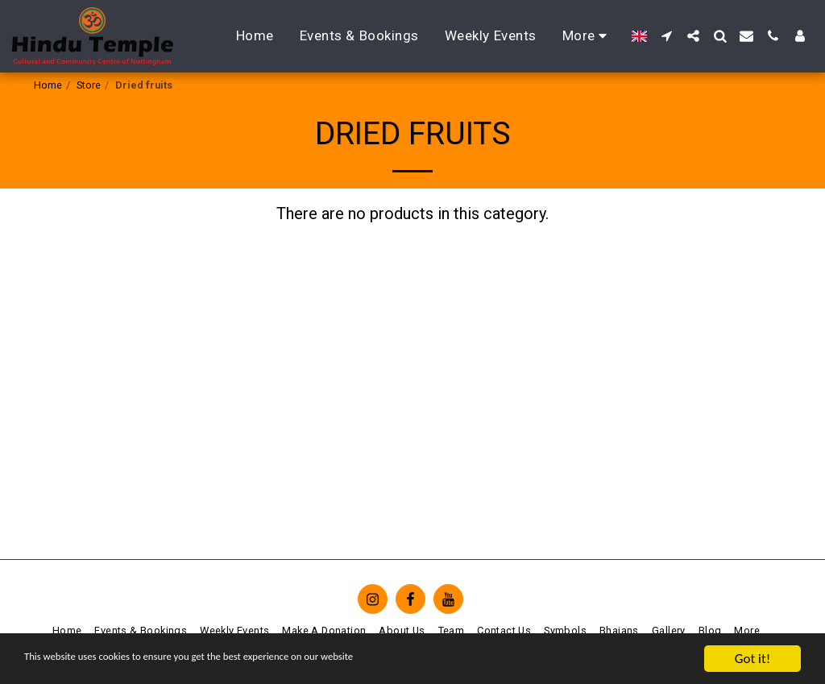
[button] (666, 36)
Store (89, 85)
